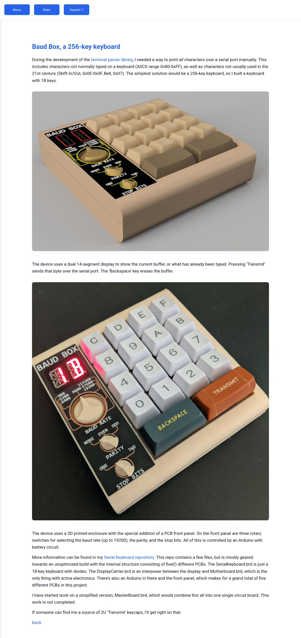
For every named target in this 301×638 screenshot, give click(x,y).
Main (47, 10)
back (36, 622)
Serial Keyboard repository (129, 557)
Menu (17, 10)
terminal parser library (112, 59)
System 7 (76, 10)
